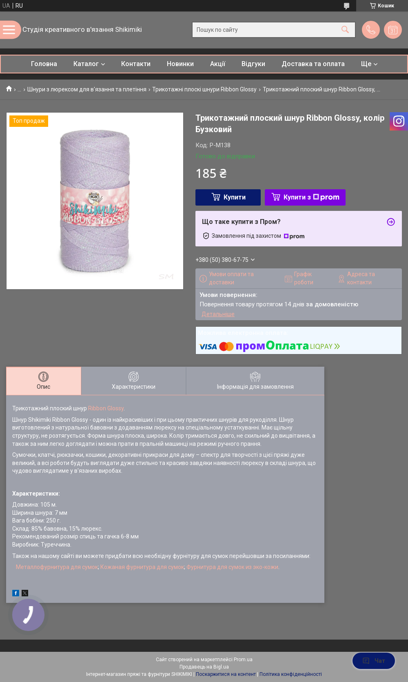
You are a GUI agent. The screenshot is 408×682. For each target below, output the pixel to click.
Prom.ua (243, 659)
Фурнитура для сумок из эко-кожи (232, 567)
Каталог (86, 64)
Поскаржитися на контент (226, 674)
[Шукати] (345, 30)
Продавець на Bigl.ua (204, 667)
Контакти (136, 64)
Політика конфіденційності (290, 674)
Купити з (311, 197)
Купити (235, 197)
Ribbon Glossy (106, 408)
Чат (373, 660)
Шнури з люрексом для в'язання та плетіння (86, 89)
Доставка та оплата (313, 64)
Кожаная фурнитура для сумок (142, 567)
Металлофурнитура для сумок (57, 567)
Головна (44, 64)
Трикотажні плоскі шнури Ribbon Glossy (204, 89)
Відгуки (253, 64)
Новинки (180, 64)
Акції (217, 64)
